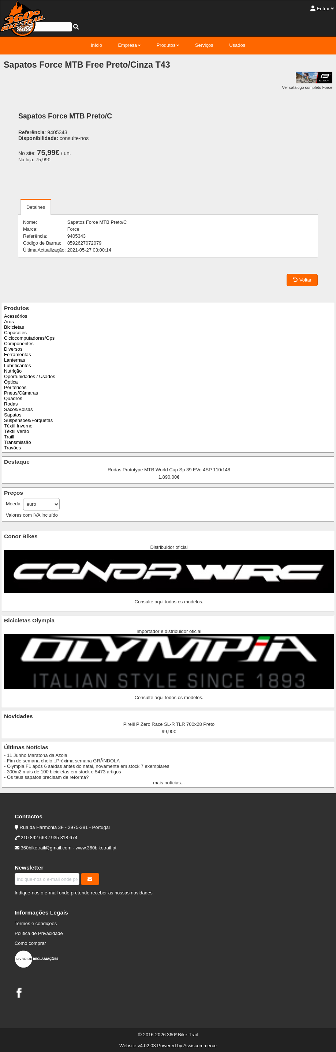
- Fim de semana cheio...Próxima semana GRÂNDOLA (62, 760)
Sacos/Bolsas (18, 409)
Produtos (166, 45)
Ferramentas (17, 354)
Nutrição (13, 371)
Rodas (11, 404)
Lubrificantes (17, 365)
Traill (9, 437)
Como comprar (30, 943)
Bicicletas (14, 327)
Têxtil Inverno (18, 426)
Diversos (13, 349)
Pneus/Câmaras (21, 393)
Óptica (11, 382)
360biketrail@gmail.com (46, 848)
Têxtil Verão (16, 431)
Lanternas (14, 360)
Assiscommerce (200, 1045)
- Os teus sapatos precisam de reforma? (46, 777)
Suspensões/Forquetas (28, 420)
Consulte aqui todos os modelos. (169, 601)
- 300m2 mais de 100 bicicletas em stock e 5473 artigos (62, 771)
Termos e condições (36, 923)
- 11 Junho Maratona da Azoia (35, 755)
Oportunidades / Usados (29, 376)
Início (96, 45)
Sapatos (13, 415)
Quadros (13, 398)
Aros (9, 321)
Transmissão (17, 442)
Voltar (302, 280)
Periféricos (15, 387)
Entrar (323, 8)
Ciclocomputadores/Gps (29, 338)
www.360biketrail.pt (96, 848)
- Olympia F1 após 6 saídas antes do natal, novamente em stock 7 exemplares (86, 766)
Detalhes (35, 207)
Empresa (127, 45)
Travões (12, 447)
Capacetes (15, 332)
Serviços (204, 45)
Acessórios (15, 316)
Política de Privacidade (39, 933)
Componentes (19, 343)
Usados (237, 45)
